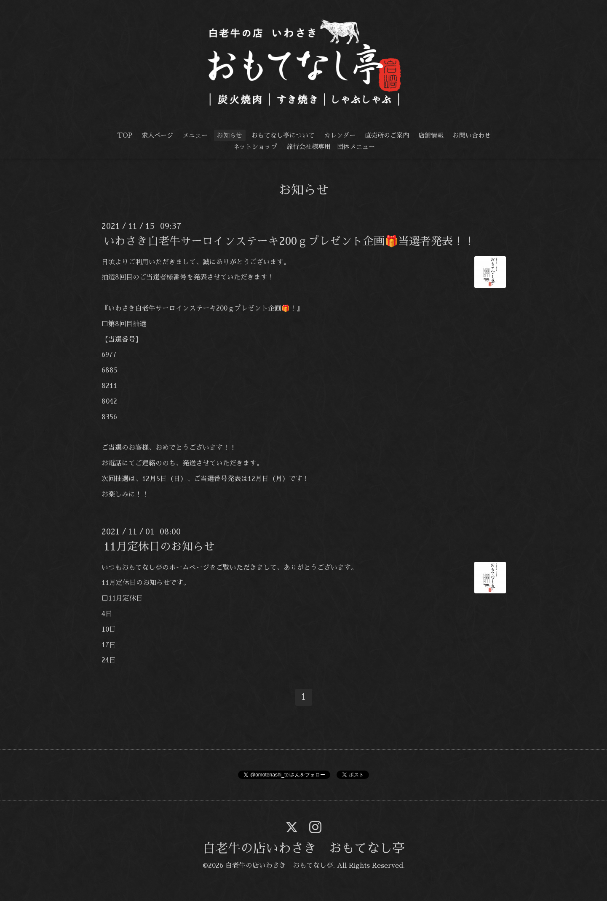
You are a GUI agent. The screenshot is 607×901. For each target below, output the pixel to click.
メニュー (195, 135)
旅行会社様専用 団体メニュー (330, 147)
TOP (124, 135)
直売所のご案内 (387, 135)
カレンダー (340, 135)
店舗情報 (431, 135)
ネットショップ (255, 147)
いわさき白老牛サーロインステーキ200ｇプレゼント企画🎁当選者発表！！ (289, 240)
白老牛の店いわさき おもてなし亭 (304, 848)
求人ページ (157, 135)
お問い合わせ (472, 135)
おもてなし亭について (283, 135)
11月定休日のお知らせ (159, 546)
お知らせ (229, 135)
